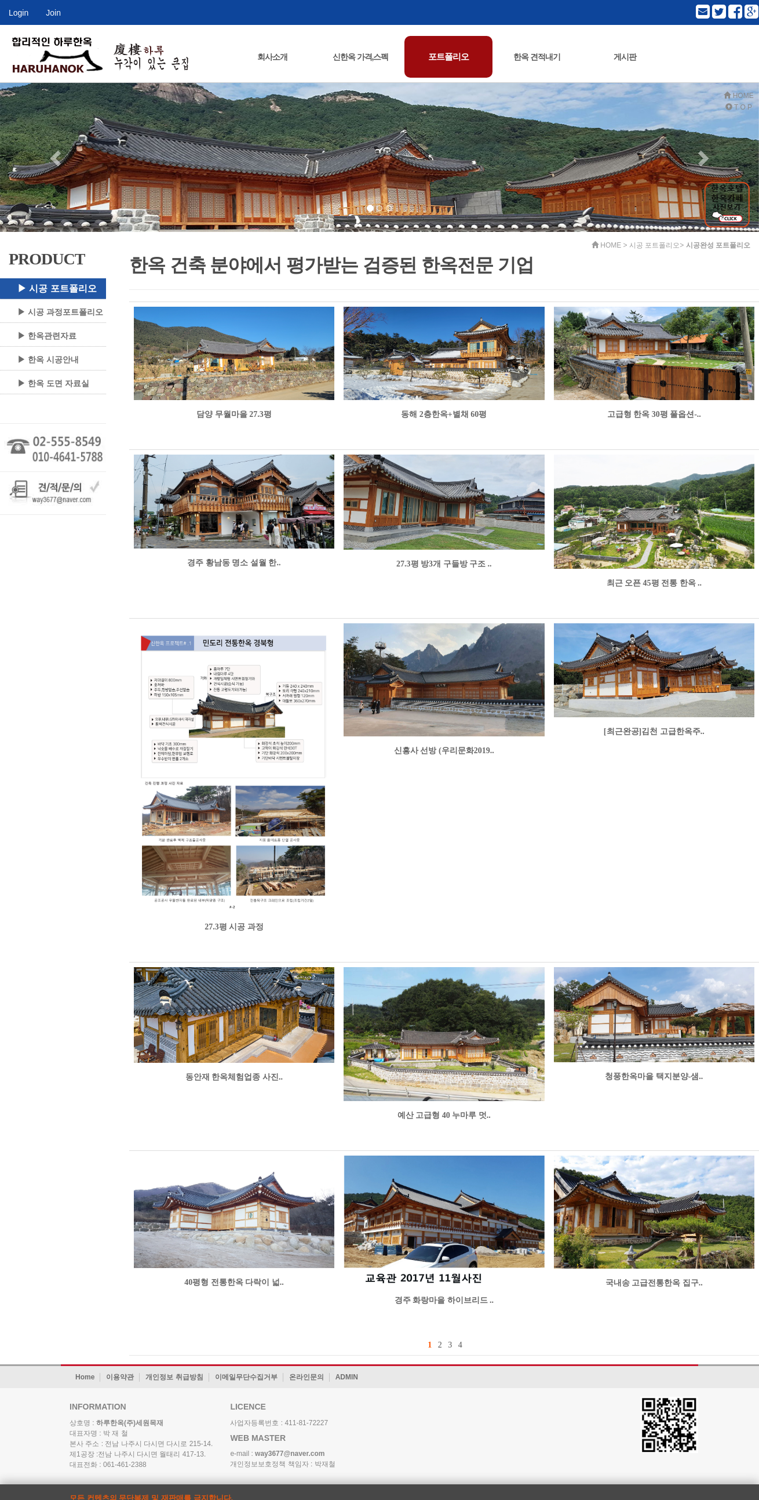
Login (18, 12)
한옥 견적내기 (536, 56)
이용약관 (120, 1377)
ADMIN (346, 1377)
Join (53, 12)
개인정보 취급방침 (174, 1377)
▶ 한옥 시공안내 (48, 359)
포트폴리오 (448, 56)
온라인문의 (306, 1377)
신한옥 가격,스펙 (361, 56)
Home (84, 1377)
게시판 (625, 56)
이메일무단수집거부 (246, 1377)
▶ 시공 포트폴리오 (57, 288)
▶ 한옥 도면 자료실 (53, 383)
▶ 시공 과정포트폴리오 (60, 312)
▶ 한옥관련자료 (46, 335)
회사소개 (272, 56)
